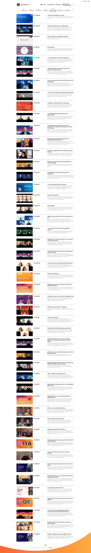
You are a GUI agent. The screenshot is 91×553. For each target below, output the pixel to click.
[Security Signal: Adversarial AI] (45, 491)
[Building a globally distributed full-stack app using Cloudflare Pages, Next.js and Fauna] (45, 366)
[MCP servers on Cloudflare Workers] (45, 411)
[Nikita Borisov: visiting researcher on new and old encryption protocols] (45, 243)
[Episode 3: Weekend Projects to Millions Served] (45, 537)
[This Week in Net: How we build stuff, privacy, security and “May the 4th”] (45, 72)
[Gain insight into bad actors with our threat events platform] (45, 502)
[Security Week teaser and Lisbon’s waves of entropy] (45, 456)
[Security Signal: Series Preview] (45, 422)
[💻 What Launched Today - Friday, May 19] (45, 29)
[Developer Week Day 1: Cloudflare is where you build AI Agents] (45, 526)
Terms (47, 547)
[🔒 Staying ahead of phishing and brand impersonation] (45, 117)
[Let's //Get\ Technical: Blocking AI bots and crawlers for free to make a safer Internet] (45, 514)
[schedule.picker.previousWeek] (18, 10)
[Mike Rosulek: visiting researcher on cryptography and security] (45, 388)
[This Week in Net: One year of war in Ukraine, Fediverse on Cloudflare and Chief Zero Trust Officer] (45, 343)
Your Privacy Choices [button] (56, 547)
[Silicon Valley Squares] (45, 198)
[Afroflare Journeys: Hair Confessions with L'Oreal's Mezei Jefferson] (45, 355)
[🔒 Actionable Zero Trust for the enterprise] (45, 61)
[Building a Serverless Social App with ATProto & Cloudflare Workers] (45, 288)
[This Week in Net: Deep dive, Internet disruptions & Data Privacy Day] (45, 255)
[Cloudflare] (45, 546)
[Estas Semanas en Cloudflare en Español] (45, 39)
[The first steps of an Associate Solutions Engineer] (45, 266)
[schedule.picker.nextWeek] (73, 10)
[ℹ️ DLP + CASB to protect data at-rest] (45, 376)
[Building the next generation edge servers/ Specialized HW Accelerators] (45, 142)
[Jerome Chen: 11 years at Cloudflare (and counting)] (45, 95)
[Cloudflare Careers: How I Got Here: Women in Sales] (45, 299)
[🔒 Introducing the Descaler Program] (45, 187)
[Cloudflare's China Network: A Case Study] (45, 106)
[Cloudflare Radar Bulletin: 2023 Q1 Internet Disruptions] (45, 176)
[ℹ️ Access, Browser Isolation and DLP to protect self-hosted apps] (45, 84)
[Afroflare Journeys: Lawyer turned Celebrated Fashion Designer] (45, 165)
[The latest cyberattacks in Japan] (45, 18)
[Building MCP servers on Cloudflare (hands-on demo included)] (45, 400)
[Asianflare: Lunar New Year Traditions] (45, 310)
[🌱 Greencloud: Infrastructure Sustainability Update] (45, 231)
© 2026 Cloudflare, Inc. (35, 547)
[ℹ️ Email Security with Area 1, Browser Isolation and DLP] (45, 220)
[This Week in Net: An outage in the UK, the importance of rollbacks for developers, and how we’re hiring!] (45, 130)
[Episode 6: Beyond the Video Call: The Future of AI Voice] (45, 468)
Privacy (43, 547)
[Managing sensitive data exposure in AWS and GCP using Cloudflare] (45, 444)
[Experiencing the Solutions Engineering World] (45, 331)
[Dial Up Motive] (45, 50)
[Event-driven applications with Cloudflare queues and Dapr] (45, 154)
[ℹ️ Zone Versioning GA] (45, 320)
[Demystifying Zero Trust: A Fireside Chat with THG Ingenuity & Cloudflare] (45, 479)
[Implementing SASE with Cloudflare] (45, 432)
